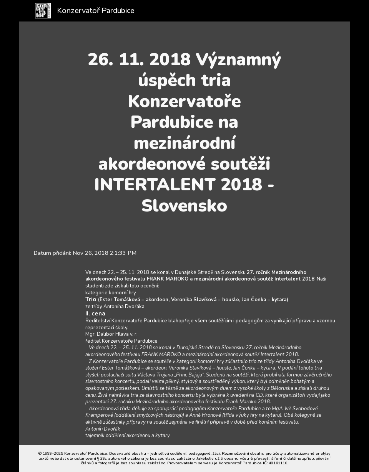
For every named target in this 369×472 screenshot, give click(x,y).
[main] (184, 132)
